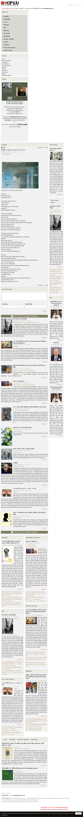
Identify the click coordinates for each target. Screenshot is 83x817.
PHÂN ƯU (56, 342)
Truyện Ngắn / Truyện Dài (33, 537)
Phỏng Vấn (29, 671)
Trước (41, 147)
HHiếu (3, 74)
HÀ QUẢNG (5, 62)
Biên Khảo (4, 537)
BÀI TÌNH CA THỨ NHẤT (20, 319)
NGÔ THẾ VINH (19, 545)
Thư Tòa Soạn (53, 144)
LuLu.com (23, 116)
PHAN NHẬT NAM (37, 726)
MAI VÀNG (7, 730)
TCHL (56, 319)
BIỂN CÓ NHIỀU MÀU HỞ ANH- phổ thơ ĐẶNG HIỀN (56, 278)
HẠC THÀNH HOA (6, 65)
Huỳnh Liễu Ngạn (17, 431)
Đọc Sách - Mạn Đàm (23, 739)
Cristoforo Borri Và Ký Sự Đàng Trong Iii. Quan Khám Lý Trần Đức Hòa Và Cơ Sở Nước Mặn (12, 593)
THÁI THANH (14, 730)
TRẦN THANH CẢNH (18, 466)
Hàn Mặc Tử (5, 70)
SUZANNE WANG (17, 384)
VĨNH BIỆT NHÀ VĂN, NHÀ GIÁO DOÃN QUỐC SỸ (56, 303)
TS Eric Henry (26, 748)
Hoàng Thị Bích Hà (17, 452)
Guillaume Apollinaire (18, 370)
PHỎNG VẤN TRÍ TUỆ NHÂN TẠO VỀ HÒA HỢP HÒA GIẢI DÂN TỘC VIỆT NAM (36, 676)
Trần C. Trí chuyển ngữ (29, 370)
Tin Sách (5, 739)
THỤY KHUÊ (7, 595)
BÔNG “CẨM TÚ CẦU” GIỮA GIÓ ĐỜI (23, 448)
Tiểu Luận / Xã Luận (31, 606)
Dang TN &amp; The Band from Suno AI (29, 322)
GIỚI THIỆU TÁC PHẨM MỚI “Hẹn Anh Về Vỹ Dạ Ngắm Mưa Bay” (20, 768)
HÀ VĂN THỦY (5, 64)
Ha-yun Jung (4, 72)
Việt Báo (56, 403)
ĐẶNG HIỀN (16, 322)
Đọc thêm (44, 337)
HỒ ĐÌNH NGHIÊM (6, 75)
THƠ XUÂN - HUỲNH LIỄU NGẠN (22, 427)
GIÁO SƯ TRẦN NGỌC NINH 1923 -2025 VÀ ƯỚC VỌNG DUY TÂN (11, 542)
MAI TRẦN (31, 722)
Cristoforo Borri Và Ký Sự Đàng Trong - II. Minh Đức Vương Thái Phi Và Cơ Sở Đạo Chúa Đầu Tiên (12, 599)
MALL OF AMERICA (19, 381)
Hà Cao (3, 59)
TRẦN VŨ (31, 726)
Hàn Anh (4, 69)
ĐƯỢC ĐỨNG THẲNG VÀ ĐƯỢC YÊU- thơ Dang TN (56, 271)
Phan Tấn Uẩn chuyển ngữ (29, 384)
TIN (51, 298)
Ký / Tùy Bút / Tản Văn (8, 679)
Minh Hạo (15, 346)
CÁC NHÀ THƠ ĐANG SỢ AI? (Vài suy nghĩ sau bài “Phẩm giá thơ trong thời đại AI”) (36, 611)
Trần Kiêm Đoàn (43, 680)
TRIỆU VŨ (15, 492)
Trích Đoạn (12, 739)
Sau (45, 147)
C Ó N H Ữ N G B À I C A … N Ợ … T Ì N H (24, 488)
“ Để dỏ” (15, 463)
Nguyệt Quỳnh (31, 729)
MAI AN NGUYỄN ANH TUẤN (20, 410)
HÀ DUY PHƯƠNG (6, 60)
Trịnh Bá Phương (38, 729)
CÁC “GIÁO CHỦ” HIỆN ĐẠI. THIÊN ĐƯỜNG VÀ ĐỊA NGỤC (29, 407)
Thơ (3, 611)
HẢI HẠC (4, 67)
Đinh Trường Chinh (6, 154)
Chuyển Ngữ (34, 739)
